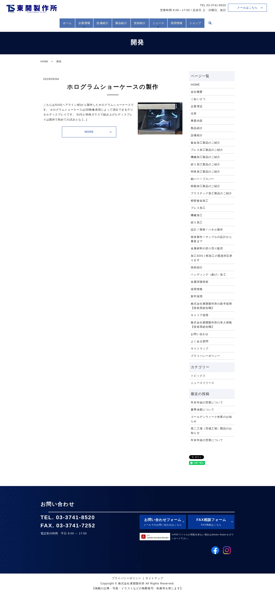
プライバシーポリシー (205, 355)
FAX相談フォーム (211, 522)
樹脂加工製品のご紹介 (205, 186)
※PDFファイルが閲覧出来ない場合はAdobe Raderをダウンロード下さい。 (203, 536)
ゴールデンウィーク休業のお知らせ (211, 419)
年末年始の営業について (207, 402)
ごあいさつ (198, 99)
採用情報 (186, 22)
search (225, 23)
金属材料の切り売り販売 (207, 248)
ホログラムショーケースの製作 (113, 87)
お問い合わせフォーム (162, 522)
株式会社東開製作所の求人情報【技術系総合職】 (211, 324)
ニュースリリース (202, 382)
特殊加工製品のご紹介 (205, 171)
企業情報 (75, 22)
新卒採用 (196, 296)
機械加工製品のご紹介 (205, 157)
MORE (89, 131)
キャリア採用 (199, 315)
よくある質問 (199, 341)
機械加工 (196, 215)
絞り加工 (196, 222)
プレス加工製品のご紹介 (207, 149)
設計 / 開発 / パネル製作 (207, 229)
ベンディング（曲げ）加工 (208, 274)
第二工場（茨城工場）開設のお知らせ (211, 430)
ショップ (209, 22)
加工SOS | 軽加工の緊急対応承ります (211, 258)
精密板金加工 (199, 200)
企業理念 (196, 106)
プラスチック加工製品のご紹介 (211, 193)
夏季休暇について (202, 409)
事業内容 (196, 120)
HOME (44, 61)
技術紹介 (142, 22)
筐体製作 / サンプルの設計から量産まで (211, 239)
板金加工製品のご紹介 (205, 142)
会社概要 (196, 91)
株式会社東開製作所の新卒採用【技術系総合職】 (211, 305)
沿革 (194, 113)
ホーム (53, 22)
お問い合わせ (199, 334)
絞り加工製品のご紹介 (205, 164)
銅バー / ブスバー (202, 178)
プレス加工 (198, 207)
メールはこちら (247, 7)
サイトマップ (199, 348)
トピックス (198, 375)
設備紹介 (96, 22)
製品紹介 (119, 22)
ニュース (165, 22)
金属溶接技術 (199, 281)
